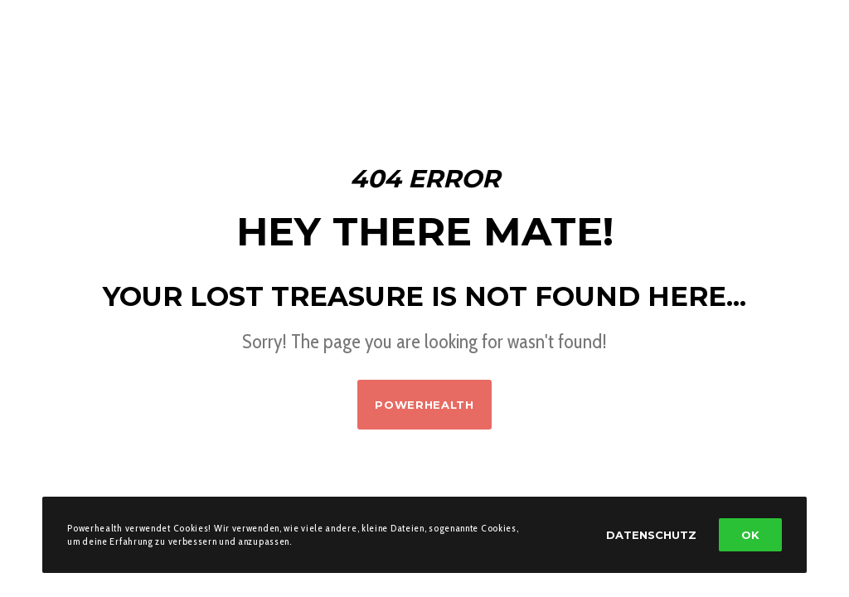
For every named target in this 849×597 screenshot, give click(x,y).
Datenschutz (651, 534)
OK (750, 534)
